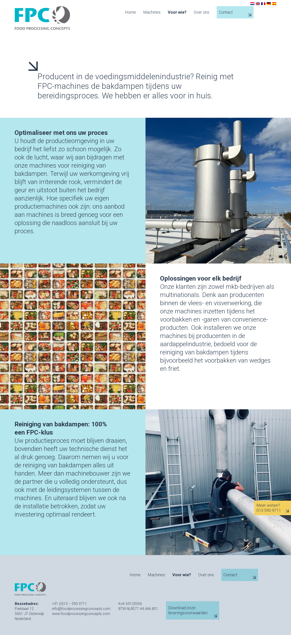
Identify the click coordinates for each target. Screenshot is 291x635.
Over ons (201, 12)
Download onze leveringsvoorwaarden (188, 610)
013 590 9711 (268, 510)
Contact (226, 12)
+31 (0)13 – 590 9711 (69, 604)
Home (130, 12)
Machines (152, 12)
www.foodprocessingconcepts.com (81, 614)
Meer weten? (268, 505)
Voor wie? (177, 12)
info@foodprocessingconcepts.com (81, 609)
